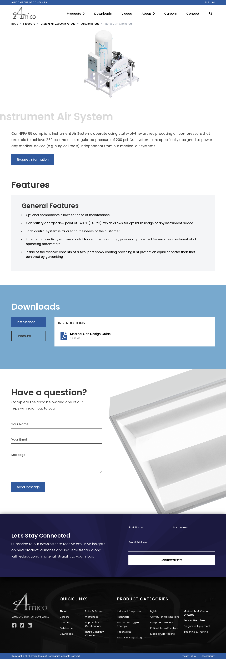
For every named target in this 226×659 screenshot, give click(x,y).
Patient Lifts (124, 632)
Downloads (103, 13)
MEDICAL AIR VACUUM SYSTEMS (58, 23)
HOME (14, 23)
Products (76, 13)
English (210, 2)
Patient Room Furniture (164, 628)
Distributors (66, 628)
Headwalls (123, 617)
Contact (192, 13)
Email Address (137, 542)
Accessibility (208, 656)
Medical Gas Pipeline (162, 634)
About (148, 13)
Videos (126, 13)
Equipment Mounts (161, 622)
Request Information (33, 159)
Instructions (26, 322)
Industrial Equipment (129, 611)
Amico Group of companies (29, 2)
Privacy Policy (189, 656)
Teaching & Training (196, 632)
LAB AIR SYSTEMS (90, 23)
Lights (153, 611)
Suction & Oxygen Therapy (128, 624)
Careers (170, 13)
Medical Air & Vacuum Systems (197, 612)
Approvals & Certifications (93, 624)
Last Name (180, 527)
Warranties (91, 617)
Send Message (28, 487)
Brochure (24, 336)
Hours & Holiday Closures (94, 633)
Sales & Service (94, 611)
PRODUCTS (29, 23)
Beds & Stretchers (194, 620)
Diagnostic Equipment (197, 626)
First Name (135, 527)
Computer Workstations (164, 617)
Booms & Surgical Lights (131, 637)
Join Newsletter (171, 560)
